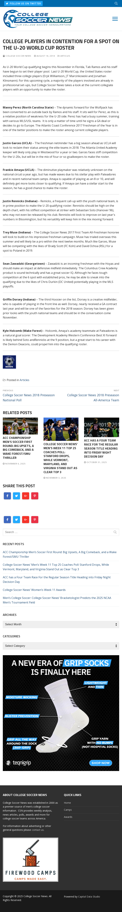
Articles (64, 56)
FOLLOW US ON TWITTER (23, 3)
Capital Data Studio (89, 896)
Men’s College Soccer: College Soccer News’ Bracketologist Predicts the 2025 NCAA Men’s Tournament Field (57, 600)
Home (67, 802)
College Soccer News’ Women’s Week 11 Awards (34, 590)
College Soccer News (17, 56)
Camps (68, 809)
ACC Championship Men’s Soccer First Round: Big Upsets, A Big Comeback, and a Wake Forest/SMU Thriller (18, 447)
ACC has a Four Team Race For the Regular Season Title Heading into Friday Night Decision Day (101, 448)
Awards (68, 817)
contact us (38, 829)
